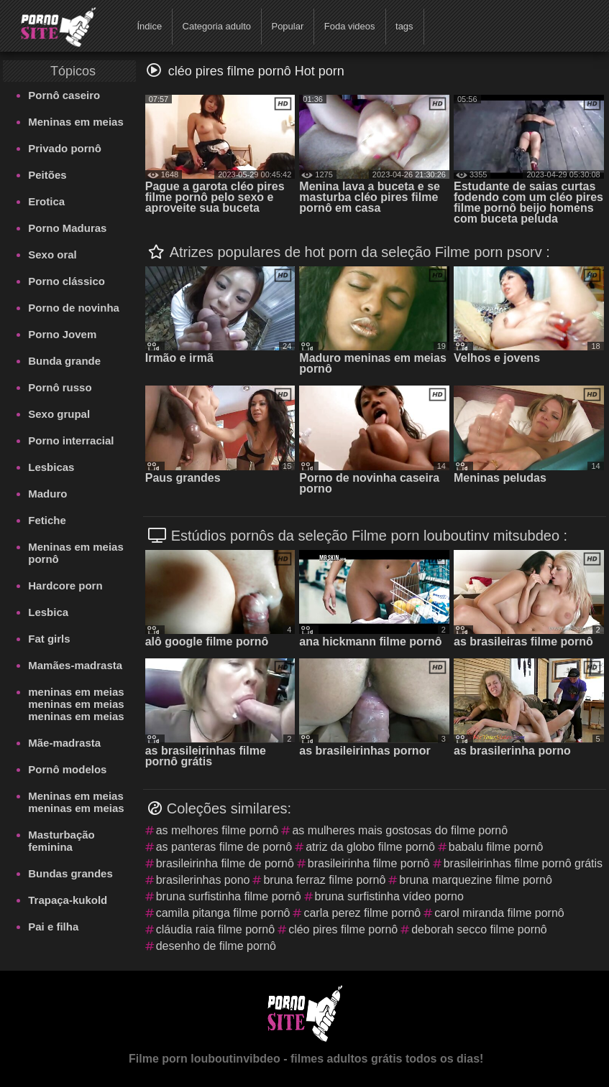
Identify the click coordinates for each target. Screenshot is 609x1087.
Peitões (47, 175)
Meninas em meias (76, 122)
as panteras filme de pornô (224, 847)
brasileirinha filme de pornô (225, 863)
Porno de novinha (73, 308)
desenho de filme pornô (216, 946)
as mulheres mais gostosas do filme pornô (400, 830)
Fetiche (47, 520)
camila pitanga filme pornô (223, 913)
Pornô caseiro (64, 95)
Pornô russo (59, 387)
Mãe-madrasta (64, 743)
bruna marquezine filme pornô (475, 880)
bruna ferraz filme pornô (324, 880)
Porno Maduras (67, 228)
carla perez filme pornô (362, 913)
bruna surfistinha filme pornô (228, 896)
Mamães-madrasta (75, 665)
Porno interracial (71, 440)
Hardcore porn (65, 585)
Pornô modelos (67, 769)
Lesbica (48, 612)
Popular (287, 26)
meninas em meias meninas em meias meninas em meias (76, 704)
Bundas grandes (70, 873)
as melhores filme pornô (217, 830)
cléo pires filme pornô (343, 929)
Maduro (47, 493)
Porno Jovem (62, 334)
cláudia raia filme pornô (215, 929)
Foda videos (349, 26)
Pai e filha (53, 926)
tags (404, 26)
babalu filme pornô (496, 847)
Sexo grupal (59, 414)
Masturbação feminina (61, 841)
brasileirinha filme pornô (369, 863)
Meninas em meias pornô (76, 553)
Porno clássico (66, 281)
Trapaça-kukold (67, 900)
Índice (149, 26)
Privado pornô (64, 148)
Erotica (46, 201)
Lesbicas (51, 467)
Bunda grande (64, 361)
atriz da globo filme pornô (370, 847)
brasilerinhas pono (203, 880)
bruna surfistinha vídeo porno (389, 896)
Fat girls (49, 639)
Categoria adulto (217, 26)
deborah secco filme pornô (479, 929)
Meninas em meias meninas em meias (76, 802)
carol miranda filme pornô (499, 913)
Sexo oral (52, 254)
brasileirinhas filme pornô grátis (523, 863)
